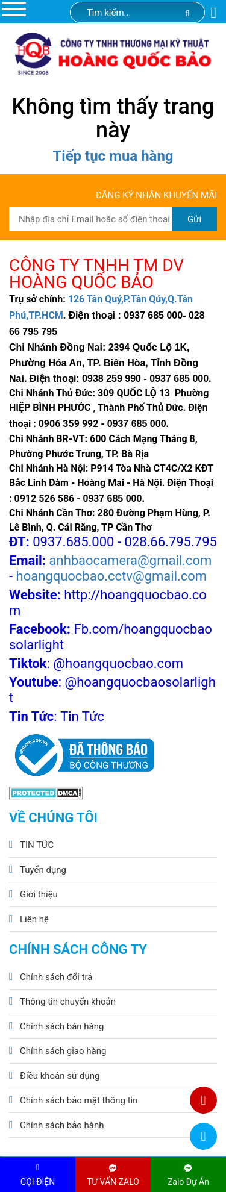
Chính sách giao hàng (63, 1051)
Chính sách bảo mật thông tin (79, 1100)
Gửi (194, 219)
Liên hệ (34, 919)
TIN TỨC (37, 845)
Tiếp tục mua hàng (112, 156)
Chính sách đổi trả (56, 977)
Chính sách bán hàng (62, 1026)
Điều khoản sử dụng (59, 1075)
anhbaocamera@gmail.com (130, 560)
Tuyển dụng (43, 869)
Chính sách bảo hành (62, 1125)
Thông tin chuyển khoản (68, 1001)
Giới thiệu (39, 894)
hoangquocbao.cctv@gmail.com (111, 576)
